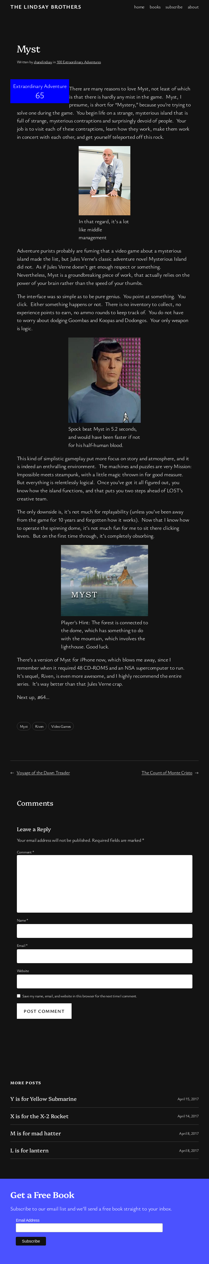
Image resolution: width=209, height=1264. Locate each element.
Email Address (27, 1220)
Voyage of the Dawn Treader (43, 772)
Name (23, 920)
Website (23, 970)
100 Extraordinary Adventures (79, 61)
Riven (39, 726)
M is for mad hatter (35, 1133)
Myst (24, 726)
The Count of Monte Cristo (167, 772)
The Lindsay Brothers (45, 6)
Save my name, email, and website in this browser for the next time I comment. (79, 995)
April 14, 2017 (188, 1115)
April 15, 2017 (188, 1098)
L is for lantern (29, 1150)
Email (22, 945)
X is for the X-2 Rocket (39, 1116)
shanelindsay (43, 61)
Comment (25, 852)
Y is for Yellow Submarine (43, 1099)
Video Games (61, 726)
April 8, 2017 (188, 1133)
